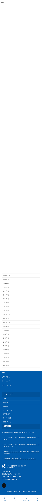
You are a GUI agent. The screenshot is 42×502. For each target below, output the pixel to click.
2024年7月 (6, 287)
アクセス (15, 499)
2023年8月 (6, 330)
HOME (4, 373)
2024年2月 (6, 307)
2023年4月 (6, 346)
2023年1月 (6, 358)
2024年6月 (6, 291)
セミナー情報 (7, 418)
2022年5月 (6, 365)
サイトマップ (6, 381)
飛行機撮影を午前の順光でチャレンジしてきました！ (20, 459)
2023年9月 (6, 326)
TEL (37, 499)
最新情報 (5, 402)
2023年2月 (6, 354)
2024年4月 (6, 299)
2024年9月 (6, 279)
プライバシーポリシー (8, 385)
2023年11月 (6, 318)
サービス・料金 (7, 410)
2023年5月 (6, 342)
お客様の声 (6, 414)
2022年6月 (6, 362)
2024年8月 (6, 283)
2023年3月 (6, 350)
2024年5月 (6, 295)
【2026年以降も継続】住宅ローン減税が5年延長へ (19, 432)
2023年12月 (6, 314)
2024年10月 (6, 275)
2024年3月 (6, 303)
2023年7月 (6, 334)
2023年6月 (6, 338)
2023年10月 (6, 322)
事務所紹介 (6, 406)
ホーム (5, 398)
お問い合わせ (6, 377)
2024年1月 (6, 311)
